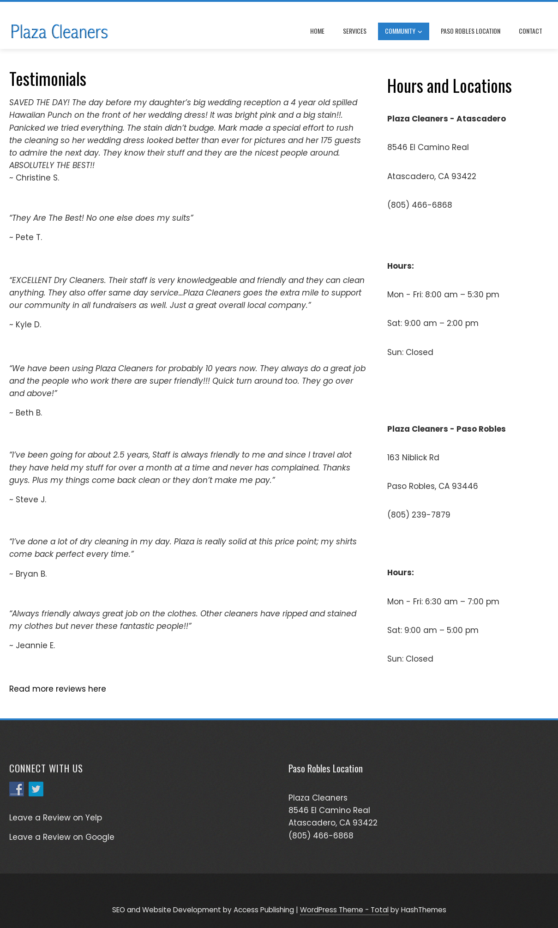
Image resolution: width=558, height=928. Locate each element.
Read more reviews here (57, 688)
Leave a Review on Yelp (55, 817)
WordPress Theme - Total (344, 910)
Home (317, 31)
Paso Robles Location (470, 31)
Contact (530, 31)
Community (403, 31)
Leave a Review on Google (61, 837)
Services (354, 31)
